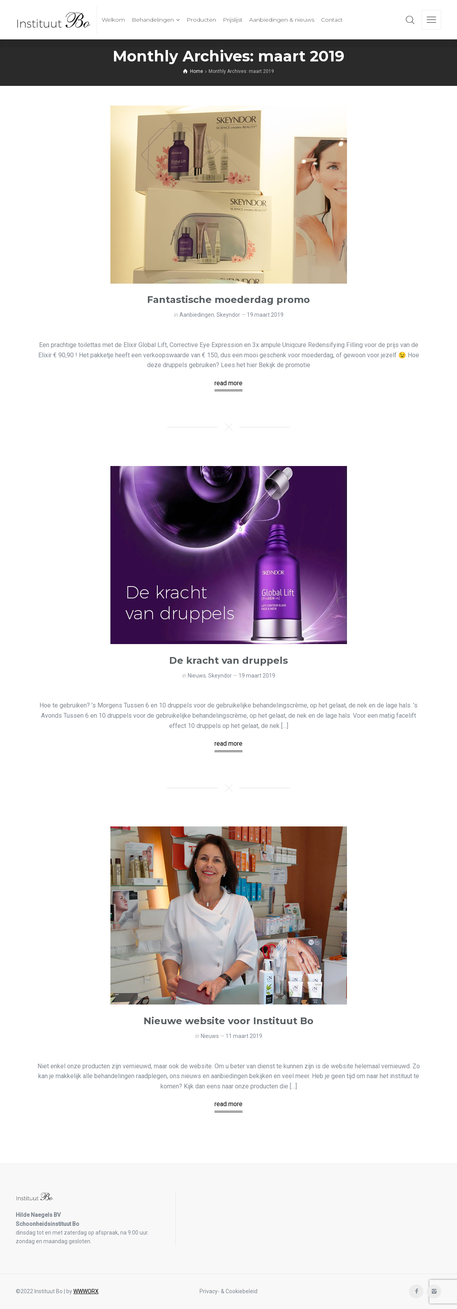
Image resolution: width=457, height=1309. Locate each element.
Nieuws (197, 675)
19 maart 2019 (265, 315)
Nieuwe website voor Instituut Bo (228, 1021)
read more (228, 383)
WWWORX (86, 1291)
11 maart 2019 (244, 1036)
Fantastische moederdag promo (228, 299)
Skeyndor (228, 315)
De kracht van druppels (228, 660)
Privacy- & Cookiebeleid (228, 1291)
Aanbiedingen (196, 315)
